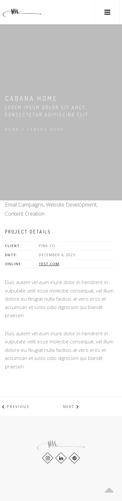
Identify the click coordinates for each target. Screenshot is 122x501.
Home (12, 129)
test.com (49, 263)
